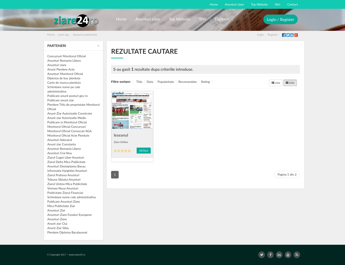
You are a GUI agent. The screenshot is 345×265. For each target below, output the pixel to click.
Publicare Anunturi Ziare (63, 201)
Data (150, 81)
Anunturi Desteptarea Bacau (66, 166)
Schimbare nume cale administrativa (71, 197)
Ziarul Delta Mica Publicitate (66, 162)
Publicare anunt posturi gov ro (67, 96)
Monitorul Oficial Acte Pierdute (68, 135)
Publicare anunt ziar (60, 100)
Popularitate (166, 81)
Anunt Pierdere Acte (61, 69)
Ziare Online (121, 142)
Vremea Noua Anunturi (62, 188)
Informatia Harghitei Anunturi (67, 170)
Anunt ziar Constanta (61, 144)
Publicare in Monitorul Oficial (67, 122)
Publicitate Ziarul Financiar (65, 193)
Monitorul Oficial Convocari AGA (69, 131)
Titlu (139, 81)
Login (260, 34)
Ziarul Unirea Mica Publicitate (67, 184)
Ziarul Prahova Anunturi (63, 175)
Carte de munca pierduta (64, 82)
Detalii (143, 150)
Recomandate (187, 81)
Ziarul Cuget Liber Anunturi (65, 157)
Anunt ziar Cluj (57, 223)
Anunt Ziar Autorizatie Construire (69, 113)
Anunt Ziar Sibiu (58, 228)
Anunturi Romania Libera (64, 60)
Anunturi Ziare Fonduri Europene (69, 215)
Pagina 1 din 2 (287, 174)
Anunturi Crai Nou (59, 153)
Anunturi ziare (56, 65)
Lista (276, 82)
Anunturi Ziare (57, 219)
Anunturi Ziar (56, 210)
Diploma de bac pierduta (63, 78)
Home (51, 34)
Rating (205, 81)
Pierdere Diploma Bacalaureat (67, 232)
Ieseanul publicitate (85, 34)
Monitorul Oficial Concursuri (66, 126)
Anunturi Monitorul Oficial (65, 74)
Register (273, 34)
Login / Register (280, 19)
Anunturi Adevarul (59, 140)
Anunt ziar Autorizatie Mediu (66, 118)
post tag (64, 34)
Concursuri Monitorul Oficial (66, 56)
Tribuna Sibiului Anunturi (64, 179)
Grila (290, 82)
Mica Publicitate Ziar (61, 206)
